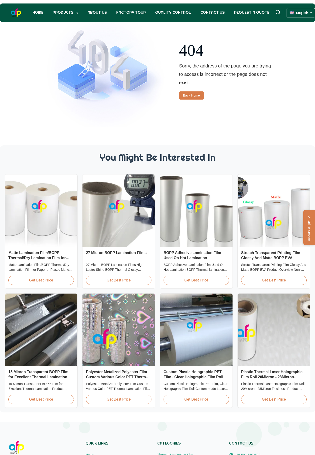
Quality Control (173, 12)
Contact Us (212, 12)
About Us (97, 12)
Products (64, 12)
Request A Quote (251, 12)
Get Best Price (41, 280)
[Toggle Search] (278, 12)
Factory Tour (131, 12)
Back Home (191, 95)
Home (37, 12)
